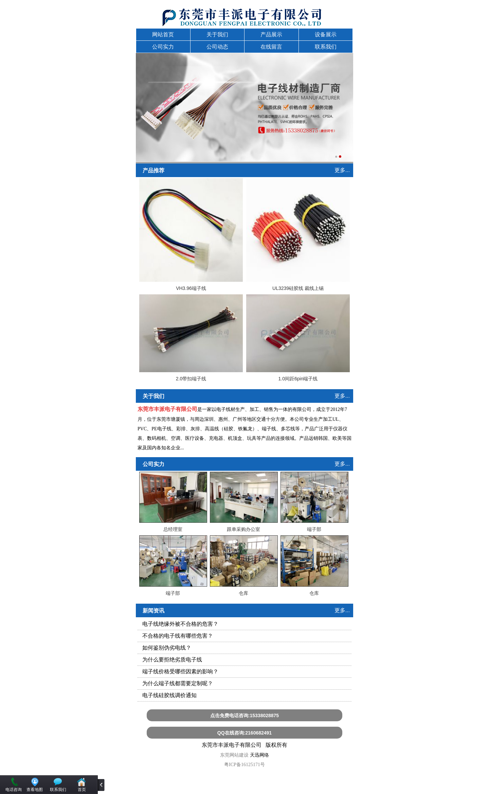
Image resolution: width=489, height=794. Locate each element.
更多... (342, 170)
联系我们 (326, 47)
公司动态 (217, 47)
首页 (82, 789)
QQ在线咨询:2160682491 (244, 733)
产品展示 (271, 34)
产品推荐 (153, 170)
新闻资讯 (153, 611)
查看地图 (34, 789)
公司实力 (163, 47)
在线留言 (271, 47)
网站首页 (163, 34)
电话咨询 (13, 789)
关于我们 (217, 34)
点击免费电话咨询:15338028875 (244, 715)
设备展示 (326, 34)
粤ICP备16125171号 (244, 764)
